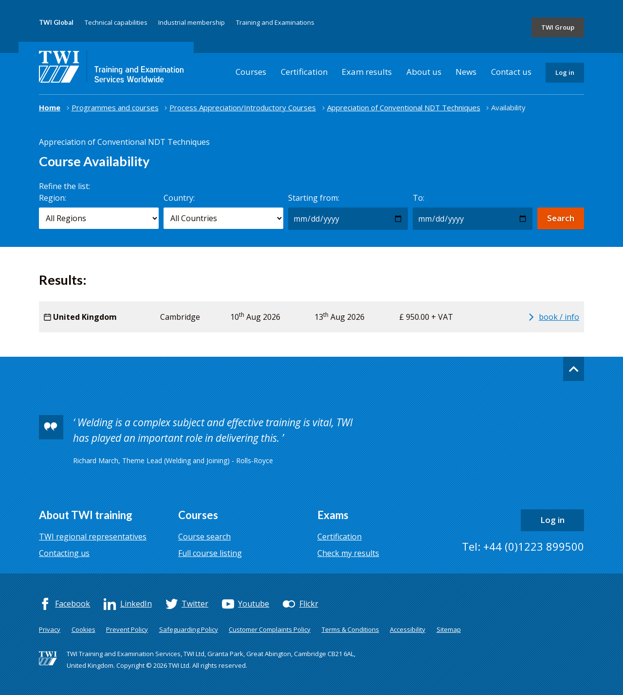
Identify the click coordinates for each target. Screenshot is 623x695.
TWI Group (557, 27)
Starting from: (313, 197)
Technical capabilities (116, 22)
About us (423, 71)
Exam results (367, 71)
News (466, 71)
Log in (564, 72)
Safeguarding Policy (188, 629)
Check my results (348, 553)
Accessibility (407, 629)
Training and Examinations (275, 22)
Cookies (83, 629)
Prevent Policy (127, 629)
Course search (204, 536)
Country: (179, 197)
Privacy (49, 629)
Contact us (511, 71)
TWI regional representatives (93, 536)
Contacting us (64, 553)
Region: (52, 197)
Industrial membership (191, 22)
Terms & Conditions (350, 629)
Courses (251, 71)
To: (418, 197)
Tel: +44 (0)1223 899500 (523, 546)
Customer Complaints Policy (270, 629)
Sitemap (449, 629)
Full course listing (210, 553)
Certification (304, 71)
